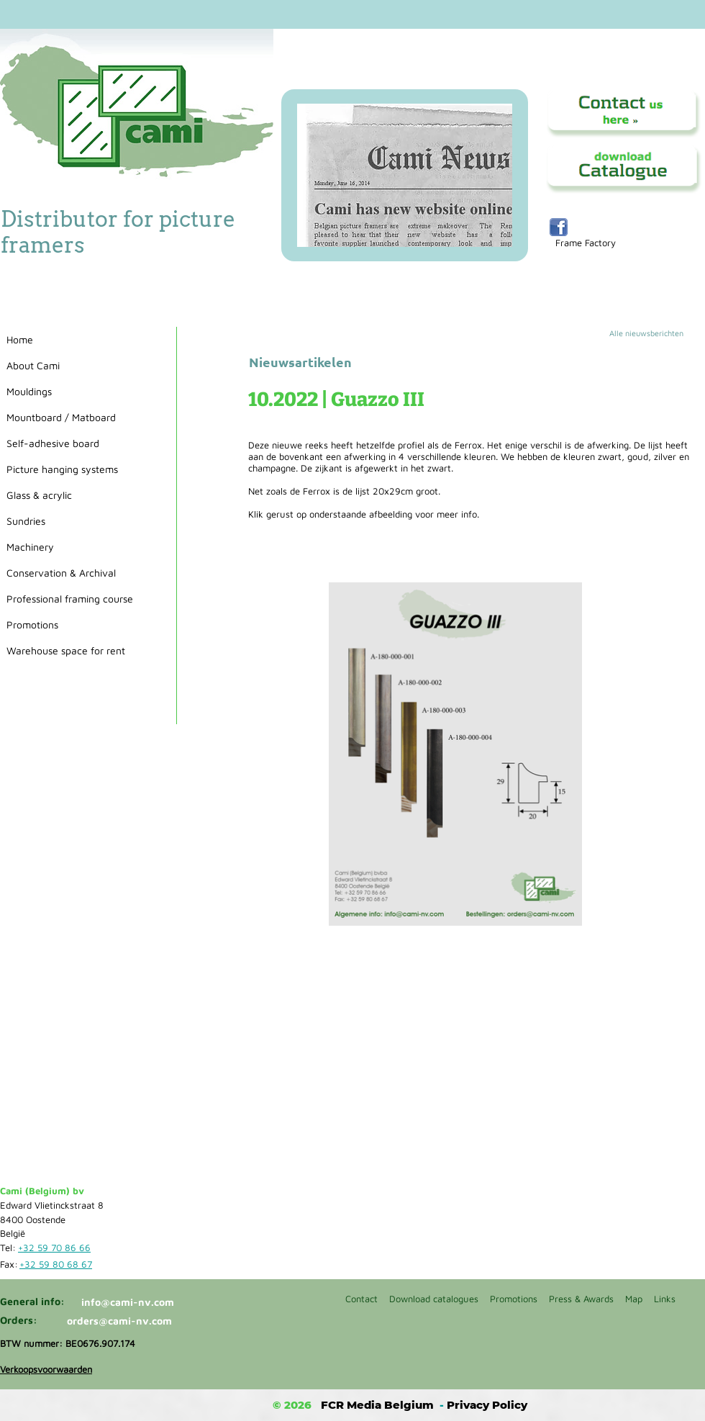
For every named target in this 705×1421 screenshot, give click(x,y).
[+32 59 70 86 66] (57, 1248)
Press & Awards (581, 1298)
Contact (361, 1298)
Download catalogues (433, 1298)
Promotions (513, 1298)
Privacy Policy (487, 1405)
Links (665, 1298)
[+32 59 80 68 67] (58, 1265)
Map (633, 1298)
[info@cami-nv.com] (133, 1302)
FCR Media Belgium (377, 1405)
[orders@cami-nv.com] (122, 1321)
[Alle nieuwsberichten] (656, 333)
